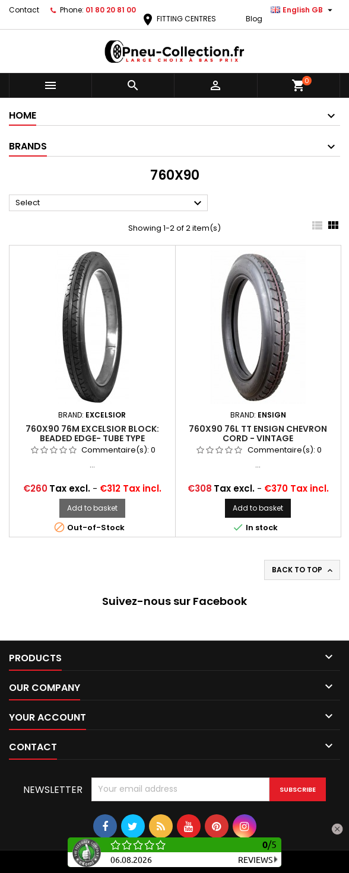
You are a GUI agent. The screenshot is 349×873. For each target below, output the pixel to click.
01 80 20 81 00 (110, 10)
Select (110, 203)
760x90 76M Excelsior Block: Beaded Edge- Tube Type (92, 433)
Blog (254, 19)
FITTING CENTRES (178, 19)
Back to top (303, 570)
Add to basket (92, 508)
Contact (24, 10)
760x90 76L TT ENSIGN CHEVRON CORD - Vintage (258, 433)
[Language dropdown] (303, 10)
